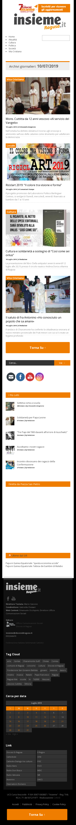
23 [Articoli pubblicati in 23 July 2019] (19, 726)
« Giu (8, 733)
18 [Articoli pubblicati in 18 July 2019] (36, 721)
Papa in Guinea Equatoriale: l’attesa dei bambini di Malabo (34, 566)
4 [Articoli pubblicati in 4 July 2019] (36, 713)
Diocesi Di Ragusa (14, 752)
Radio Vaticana (13, 775)
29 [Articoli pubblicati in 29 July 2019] (10, 730)
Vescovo (46, 679)
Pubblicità (27, 804)
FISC (39, 761)
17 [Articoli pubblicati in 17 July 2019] (28, 721)
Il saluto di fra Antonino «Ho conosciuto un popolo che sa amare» (33, 319)
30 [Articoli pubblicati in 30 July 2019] (19, 730)
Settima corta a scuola (28, 402)
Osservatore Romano (16, 784)
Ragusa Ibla (12, 679)
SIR (38, 775)
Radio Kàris (12, 766)
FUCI (39, 766)
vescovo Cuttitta (14, 683)
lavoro (63, 670)
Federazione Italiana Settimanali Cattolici (25, 642)
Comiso (55, 661)
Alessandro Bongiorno (36, 406)
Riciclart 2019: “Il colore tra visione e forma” (34, 185)
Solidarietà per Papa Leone (31, 417)
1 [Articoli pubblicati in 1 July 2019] (10, 713)
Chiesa (46, 661)
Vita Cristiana (15, 51)
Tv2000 (36, 679)
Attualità (13, 39)
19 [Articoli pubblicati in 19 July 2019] (45, 721)
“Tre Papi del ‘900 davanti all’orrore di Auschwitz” (42, 432)
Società (12, 48)
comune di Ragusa (15, 665)
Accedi (15, 804)
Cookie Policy (59, 804)
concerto (31, 665)
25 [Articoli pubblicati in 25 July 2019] (36, 726)
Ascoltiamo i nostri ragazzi (30, 446)
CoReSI (56, 797)
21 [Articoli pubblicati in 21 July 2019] (62, 721)
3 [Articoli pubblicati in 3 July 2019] (27, 713)
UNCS (39, 779)
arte (9, 661)
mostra (10, 674)
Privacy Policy (42, 804)
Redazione (31, 420)
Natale (29, 674)
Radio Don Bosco (14, 770)
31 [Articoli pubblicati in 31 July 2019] (28, 730)
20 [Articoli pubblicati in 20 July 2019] (54, 721)
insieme (53, 670)
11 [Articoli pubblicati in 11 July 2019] (36, 717)
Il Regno (41, 752)
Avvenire (11, 779)
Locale (11, 145)
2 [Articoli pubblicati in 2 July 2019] (18, 713)
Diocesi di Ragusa (56, 665)
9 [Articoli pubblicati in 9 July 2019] (18, 717)
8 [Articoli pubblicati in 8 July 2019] (10, 717)
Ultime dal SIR (19, 555)
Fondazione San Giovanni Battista (22, 670)
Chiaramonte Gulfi (31, 661)
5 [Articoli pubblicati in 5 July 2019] (45, 713)
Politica (12, 45)
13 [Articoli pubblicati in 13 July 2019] (54, 717)
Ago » (15, 733)
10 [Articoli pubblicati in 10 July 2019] (28, 717)
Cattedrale (11, 756)
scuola (23, 679)
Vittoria (28, 683)
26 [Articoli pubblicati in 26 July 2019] (45, 726)
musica (20, 674)
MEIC (39, 770)
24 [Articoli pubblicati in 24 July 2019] (28, 726)
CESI (39, 756)
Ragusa (55, 674)
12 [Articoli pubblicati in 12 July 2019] (45, 717)
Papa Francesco (42, 674)
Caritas (17, 661)
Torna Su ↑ (38, 348)
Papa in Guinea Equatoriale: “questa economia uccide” (32, 563)
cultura (41, 665)
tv (29, 679)
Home (12, 36)
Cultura (12, 42)
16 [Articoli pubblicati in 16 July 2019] (19, 721)
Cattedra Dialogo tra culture (19, 761)
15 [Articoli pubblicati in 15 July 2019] (10, 721)
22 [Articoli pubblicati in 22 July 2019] (10, 726)
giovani (44, 670)
